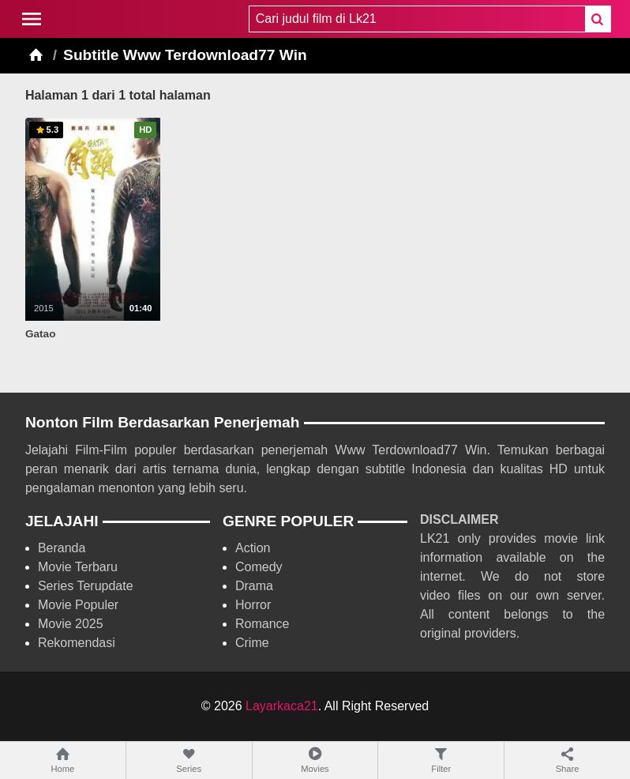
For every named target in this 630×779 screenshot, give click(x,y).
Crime (252, 642)
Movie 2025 (70, 623)
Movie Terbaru (78, 567)
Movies (315, 759)
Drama (254, 586)
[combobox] (417, 19)
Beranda (62, 548)
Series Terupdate (85, 586)
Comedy (259, 567)
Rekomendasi (76, 642)
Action (252, 548)
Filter (441, 759)
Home (63, 759)
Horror (253, 605)
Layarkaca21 (282, 706)
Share (567, 759)
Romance (262, 623)
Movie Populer (78, 605)
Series (189, 759)
